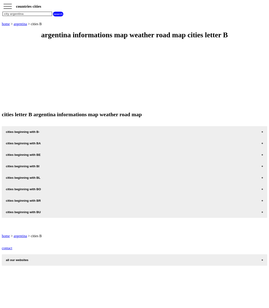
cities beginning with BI (22, 166)
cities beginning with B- (23, 132)
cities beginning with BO (23, 189)
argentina (20, 24)
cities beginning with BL (23, 177)
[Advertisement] (134, 75)
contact (7, 248)
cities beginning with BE (23, 154)
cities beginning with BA (23, 143)
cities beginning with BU (23, 212)
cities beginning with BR (23, 200)
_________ (8, 5)
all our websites (17, 260)
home (6, 24)
